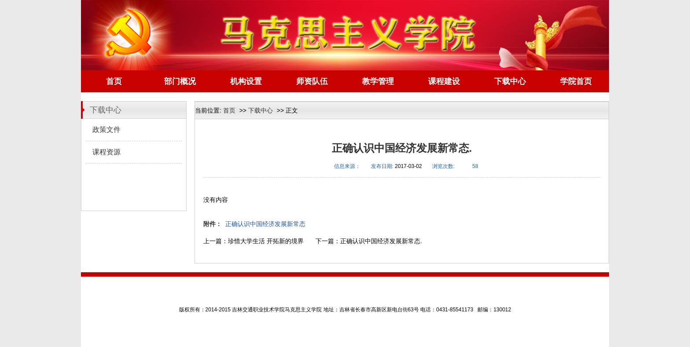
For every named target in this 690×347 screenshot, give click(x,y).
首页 (229, 110)
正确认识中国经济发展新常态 (265, 223)
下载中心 (260, 110)
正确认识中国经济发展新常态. (381, 241)
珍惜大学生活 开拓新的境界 (266, 241)
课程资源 (106, 152)
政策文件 (106, 129)
